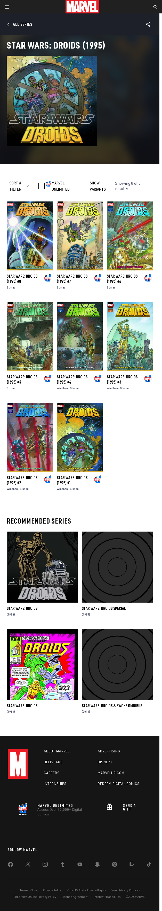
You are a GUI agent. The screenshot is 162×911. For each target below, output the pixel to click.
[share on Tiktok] (149, 865)
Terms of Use (29, 890)
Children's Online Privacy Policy (34, 897)
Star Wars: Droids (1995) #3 (122, 379)
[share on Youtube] (80, 865)
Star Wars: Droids (22, 608)
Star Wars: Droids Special (104, 608)
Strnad (11, 287)
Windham (63, 388)
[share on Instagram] (45, 865)
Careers (52, 773)
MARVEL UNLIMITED (61, 186)
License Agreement (74, 897)
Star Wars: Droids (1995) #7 (72, 279)
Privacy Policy (52, 890)
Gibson (74, 388)
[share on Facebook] (10, 865)
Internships (55, 784)
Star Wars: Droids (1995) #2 (22, 480)
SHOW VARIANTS (98, 186)
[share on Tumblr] (62, 865)
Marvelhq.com (111, 773)
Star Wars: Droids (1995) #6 (122, 279)
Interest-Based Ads (107, 897)
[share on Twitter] (27, 865)
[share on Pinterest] (114, 865)
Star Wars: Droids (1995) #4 (72, 379)
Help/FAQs (53, 762)
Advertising (109, 751)
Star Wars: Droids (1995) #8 (22, 279)
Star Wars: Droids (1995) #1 (72, 480)
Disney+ (105, 762)
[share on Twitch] (131, 865)
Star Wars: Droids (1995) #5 (22, 379)
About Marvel (57, 751)
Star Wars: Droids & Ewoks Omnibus (112, 705)
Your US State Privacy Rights (86, 890)
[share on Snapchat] (97, 865)
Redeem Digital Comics (119, 784)
